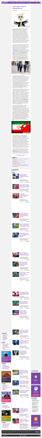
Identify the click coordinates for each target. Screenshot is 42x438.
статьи (14, 172)
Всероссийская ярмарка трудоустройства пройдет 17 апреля (20, 164)
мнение (4, 342)
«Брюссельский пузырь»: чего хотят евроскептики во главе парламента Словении (24, 235)
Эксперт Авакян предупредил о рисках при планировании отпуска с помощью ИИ (6, 419)
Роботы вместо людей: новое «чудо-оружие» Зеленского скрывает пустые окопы (24, 264)
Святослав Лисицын (27, 270)
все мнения (8, 349)
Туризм (3, 416)
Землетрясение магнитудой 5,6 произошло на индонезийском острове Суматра (6, 380)
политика (4, 363)
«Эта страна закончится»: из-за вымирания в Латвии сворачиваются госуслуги (24, 293)
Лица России (28, 2)
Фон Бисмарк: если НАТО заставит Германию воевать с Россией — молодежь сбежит (24, 425)
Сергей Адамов (28, 221)
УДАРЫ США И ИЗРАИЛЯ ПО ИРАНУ (6, 369)
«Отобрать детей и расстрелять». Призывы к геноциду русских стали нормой (6, 387)
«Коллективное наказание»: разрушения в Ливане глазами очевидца (25, 391)
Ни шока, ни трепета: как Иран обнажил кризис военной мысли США (24, 302)
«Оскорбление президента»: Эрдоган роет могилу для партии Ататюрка (24, 195)
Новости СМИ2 (14, 170)
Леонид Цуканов (27, 182)
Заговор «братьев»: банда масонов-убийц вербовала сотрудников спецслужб (24, 382)
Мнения (20, 2)
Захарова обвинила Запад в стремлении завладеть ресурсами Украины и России (6, 360)
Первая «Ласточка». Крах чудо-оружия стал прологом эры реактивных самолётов (24, 185)
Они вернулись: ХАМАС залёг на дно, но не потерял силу (6, 406)
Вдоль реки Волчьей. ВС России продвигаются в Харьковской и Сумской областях (24, 215)
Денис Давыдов (28, 378)
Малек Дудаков (28, 280)
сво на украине (34, 398)
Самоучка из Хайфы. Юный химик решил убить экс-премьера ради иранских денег (24, 342)
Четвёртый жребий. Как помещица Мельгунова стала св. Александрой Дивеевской (24, 410)
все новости (3, 340)
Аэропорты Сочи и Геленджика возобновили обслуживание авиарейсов (5, 337)
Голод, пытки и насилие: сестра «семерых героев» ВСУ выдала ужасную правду (24, 332)
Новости (13, 2)
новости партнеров (15, 169)
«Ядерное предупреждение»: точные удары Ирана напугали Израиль (6, 366)
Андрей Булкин (28, 308)
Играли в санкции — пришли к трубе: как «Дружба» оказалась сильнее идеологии (23, 312)
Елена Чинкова (28, 429)
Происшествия (4, 377)
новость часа (5, 333)
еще (39, 413)
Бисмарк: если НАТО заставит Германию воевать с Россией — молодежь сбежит (24, 421)
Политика (3, 357)
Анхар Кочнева (28, 397)
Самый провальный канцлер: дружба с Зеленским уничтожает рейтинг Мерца (24, 352)
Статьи (17, 2)
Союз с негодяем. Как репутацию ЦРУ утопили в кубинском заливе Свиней (24, 253)
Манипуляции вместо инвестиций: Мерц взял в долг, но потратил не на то (6, 425)
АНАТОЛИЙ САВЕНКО (4, 349)
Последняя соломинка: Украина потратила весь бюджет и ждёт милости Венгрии (24, 372)
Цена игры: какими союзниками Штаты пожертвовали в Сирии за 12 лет (24, 176)
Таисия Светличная (27, 338)
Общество (3, 398)
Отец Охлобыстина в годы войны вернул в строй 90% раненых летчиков (6, 400)
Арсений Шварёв (27, 241)
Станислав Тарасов (14, 10)
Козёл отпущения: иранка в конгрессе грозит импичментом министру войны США (24, 274)
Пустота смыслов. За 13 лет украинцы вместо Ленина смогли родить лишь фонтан (6, 346)
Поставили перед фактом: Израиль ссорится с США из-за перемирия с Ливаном (25, 225)
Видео (24, 2)
